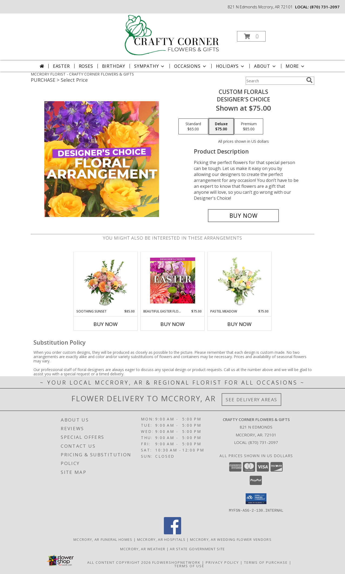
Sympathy (149, 66)
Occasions (190, 66)
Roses (86, 66)
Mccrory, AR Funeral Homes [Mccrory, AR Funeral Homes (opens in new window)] (103, 539)
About (265, 66)
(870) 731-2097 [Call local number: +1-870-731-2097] (325, 6)
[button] (251, 36)
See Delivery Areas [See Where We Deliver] (251, 399)
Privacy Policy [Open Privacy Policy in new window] (222, 562)
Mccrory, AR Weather (142, 548)
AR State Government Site (197, 548)
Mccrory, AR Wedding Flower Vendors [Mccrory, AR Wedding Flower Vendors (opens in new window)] (231, 539)
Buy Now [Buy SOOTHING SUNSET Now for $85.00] (105, 324)
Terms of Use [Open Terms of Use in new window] (189, 565)
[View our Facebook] (172, 532)
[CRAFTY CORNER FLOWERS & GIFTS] (172, 34)
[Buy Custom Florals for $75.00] (243, 215)
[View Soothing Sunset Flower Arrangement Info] (105, 280)
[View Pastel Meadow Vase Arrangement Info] (239, 280)
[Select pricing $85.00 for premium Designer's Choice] (249, 126)
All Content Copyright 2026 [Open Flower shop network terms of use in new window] (119, 562)
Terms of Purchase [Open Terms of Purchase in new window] (266, 562)
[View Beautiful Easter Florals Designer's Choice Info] (172, 280)
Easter (61, 66)
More (295, 66)
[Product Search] (275, 80)
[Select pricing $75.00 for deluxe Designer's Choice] (221, 126)
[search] (309, 80)
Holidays (230, 66)
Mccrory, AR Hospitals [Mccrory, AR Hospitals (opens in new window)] (161, 539)
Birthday (113, 66)
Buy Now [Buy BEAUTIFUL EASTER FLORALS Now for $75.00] (172, 324)
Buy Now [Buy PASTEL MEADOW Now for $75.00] (239, 324)
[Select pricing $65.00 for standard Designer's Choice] (193, 126)
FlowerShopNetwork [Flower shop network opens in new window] (176, 562)
